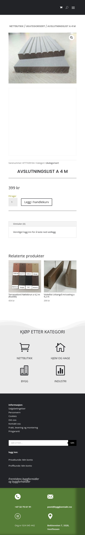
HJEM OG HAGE (60, 358)
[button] (71, 37)
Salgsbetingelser (17, 408)
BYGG (24, 381)
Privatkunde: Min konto (21, 459)
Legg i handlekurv (36, 202)
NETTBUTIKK (24, 358)
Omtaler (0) (19, 223)
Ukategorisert (35, 26)
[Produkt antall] (13, 202)
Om (11, 419)
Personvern (14, 412)
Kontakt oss (15, 423)
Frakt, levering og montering (23, 427)
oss (14, 419)
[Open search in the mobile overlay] (42, 443)
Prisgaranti (14, 431)
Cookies (13, 416)
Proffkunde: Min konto (20, 465)
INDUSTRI (60, 381)
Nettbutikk (16, 26)
